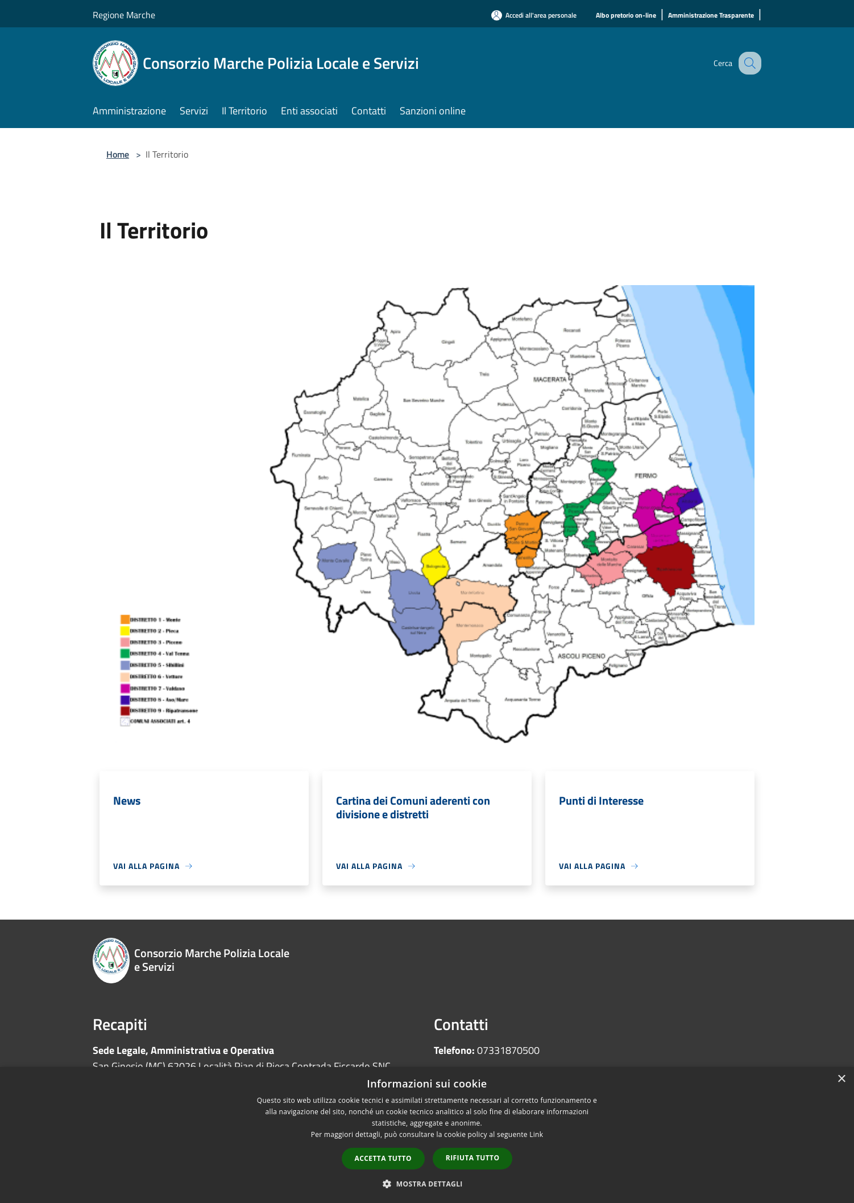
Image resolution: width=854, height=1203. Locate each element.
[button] (427, 1183)
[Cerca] (747, 63)
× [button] (841, 1079)
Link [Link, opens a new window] (536, 1134)
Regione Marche (124, 15)
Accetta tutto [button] (383, 1158)
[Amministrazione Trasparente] (711, 15)
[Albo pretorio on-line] (626, 15)
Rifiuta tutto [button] (473, 1158)
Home (117, 154)
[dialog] (427, 1135)
